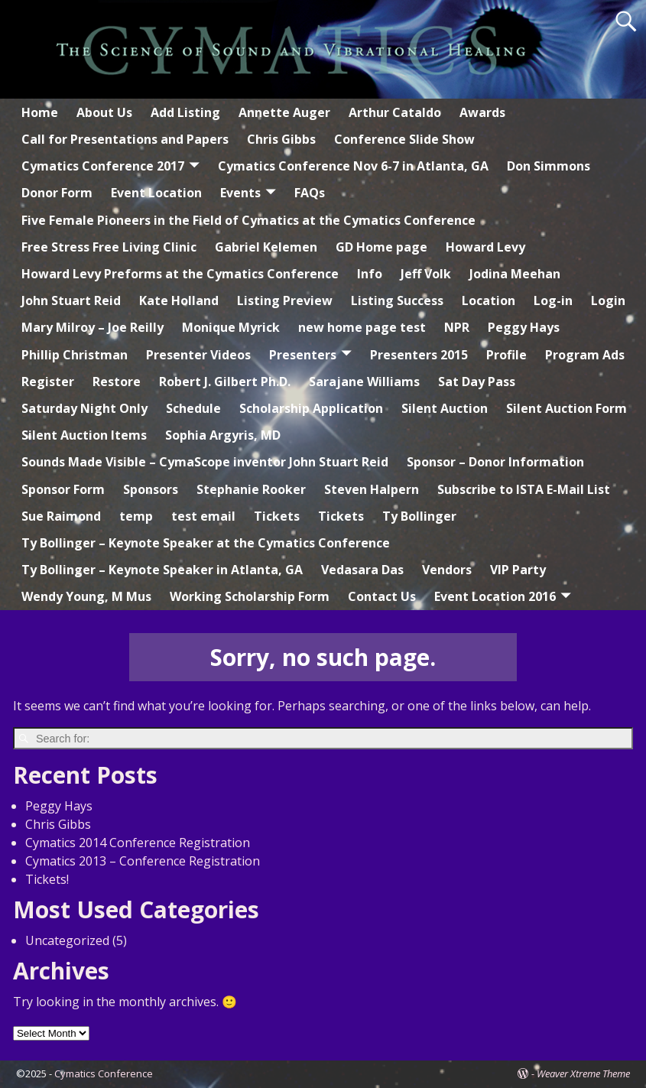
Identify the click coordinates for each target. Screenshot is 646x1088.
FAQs (309, 192)
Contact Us (382, 596)
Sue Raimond (61, 516)
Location (488, 300)
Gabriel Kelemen (266, 247)
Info (369, 273)
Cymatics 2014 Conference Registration (137, 842)
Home (39, 112)
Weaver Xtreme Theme (583, 1073)
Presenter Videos (198, 354)
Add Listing (185, 112)
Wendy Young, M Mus (86, 596)
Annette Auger (284, 112)
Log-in (553, 300)
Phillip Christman (74, 354)
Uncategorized (67, 940)
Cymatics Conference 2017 (102, 166)
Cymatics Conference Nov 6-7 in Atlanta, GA (353, 166)
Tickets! (47, 879)
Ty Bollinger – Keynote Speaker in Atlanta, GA (162, 569)
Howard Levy (485, 247)
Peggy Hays (524, 327)
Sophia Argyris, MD (223, 435)
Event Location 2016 (495, 596)
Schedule (193, 408)
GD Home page (381, 247)
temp (136, 516)
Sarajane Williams (364, 381)
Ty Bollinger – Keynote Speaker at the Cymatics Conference (205, 542)
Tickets (277, 516)
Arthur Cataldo (395, 112)
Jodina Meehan (514, 273)
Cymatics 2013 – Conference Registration (142, 861)
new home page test (362, 327)
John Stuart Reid (71, 300)
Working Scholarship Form (249, 596)
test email (203, 516)
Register (47, 381)
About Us (104, 112)
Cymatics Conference (103, 1073)
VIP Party (518, 569)
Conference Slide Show (404, 139)
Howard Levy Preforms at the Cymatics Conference (180, 273)
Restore (117, 381)
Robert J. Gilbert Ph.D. (225, 381)
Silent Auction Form (566, 408)
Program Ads (585, 354)
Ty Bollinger (419, 516)
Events (240, 192)
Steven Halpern (371, 489)
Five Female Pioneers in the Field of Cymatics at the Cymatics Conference (248, 220)
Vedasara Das (362, 569)
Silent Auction (444, 408)
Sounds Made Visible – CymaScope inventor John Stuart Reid (204, 461)
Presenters (302, 354)
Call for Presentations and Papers (125, 139)
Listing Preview (285, 300)
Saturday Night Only (84, 408)
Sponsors (150, 489)
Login (608, 300)
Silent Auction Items (84, 435)
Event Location (156, 192)
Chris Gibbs (281, 139)
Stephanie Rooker (251, 489)
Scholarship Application (311, 408)
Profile (506, 354)
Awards (482, 112)
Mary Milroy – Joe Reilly (92, 327)
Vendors (447, 569)
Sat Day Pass (476, 381)
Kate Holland (179, 300)
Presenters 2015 (419, 354)
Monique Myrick (231, 327)
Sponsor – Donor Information (495, 461)
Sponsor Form (63, 489)
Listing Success (397, 300)
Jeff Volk (426, 273)
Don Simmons (548, 166)
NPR (456, 327)
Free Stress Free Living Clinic (108, 247)
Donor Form (57, 192)
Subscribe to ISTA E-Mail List (523, 489)
